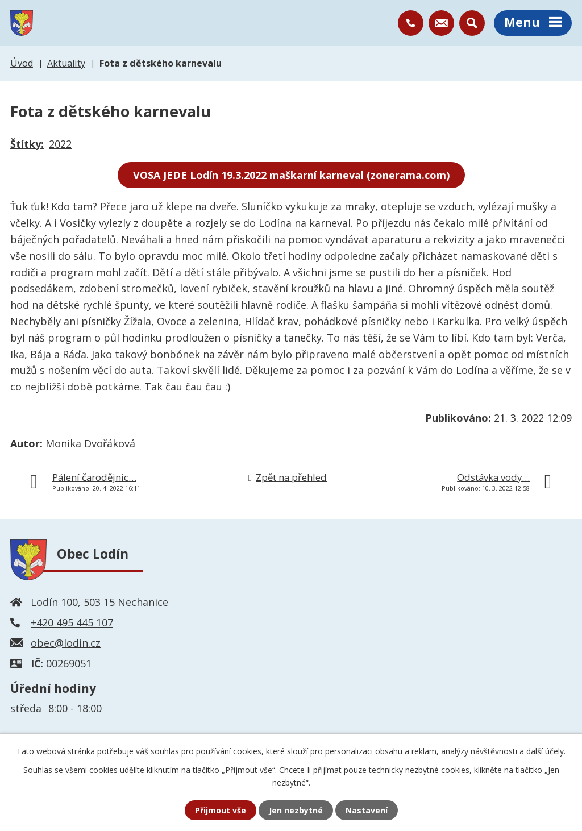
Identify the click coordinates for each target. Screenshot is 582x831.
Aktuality (66, 63)
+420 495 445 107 (72, 622)
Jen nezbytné (296, 810)
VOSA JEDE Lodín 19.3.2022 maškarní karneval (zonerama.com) (291, 175)
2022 (60, 144)
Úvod (21, 63)
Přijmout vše (220, 810)
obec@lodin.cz (66, 643)
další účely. (546, 751)
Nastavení (367, 810)
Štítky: (27, 144)
